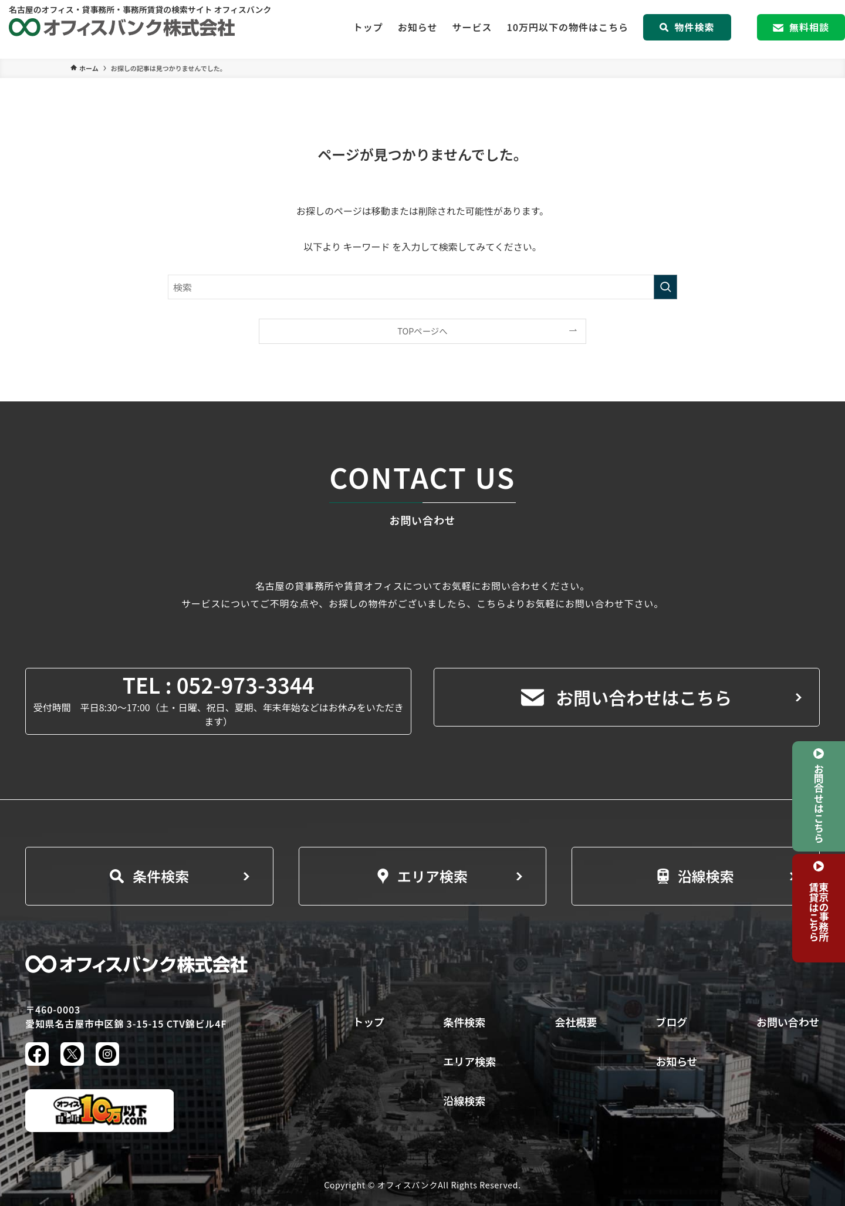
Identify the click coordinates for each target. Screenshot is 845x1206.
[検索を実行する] (665, 287)
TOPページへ (422, 331)
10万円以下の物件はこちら (567, 29)
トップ (368, 29)
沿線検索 (695, 876)
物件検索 (687, 29)
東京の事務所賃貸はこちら (819, 911)
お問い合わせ (788, 1021)
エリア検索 (422, 876)
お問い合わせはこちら (626, 697)
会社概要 (576, 1021)
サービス (472, 29)
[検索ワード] (422, 287)
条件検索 (149, 876)
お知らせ (418, 29)
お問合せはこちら (819, 803)
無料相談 (801, 29)
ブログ (671, 1021)
